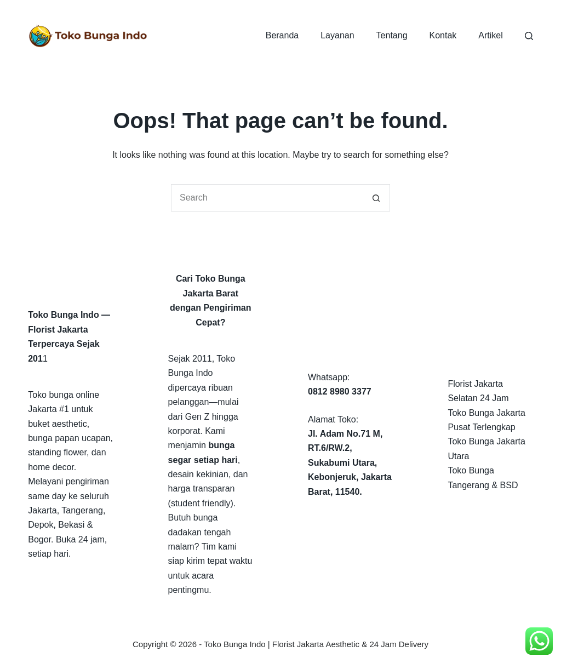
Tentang (392, 35)
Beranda (282, 35)
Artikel (490, 35)
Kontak (443, 35)
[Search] (529, 36)
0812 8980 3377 (339, 391)
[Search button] (376, 198)
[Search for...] (267, 198)
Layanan (337, 35)
